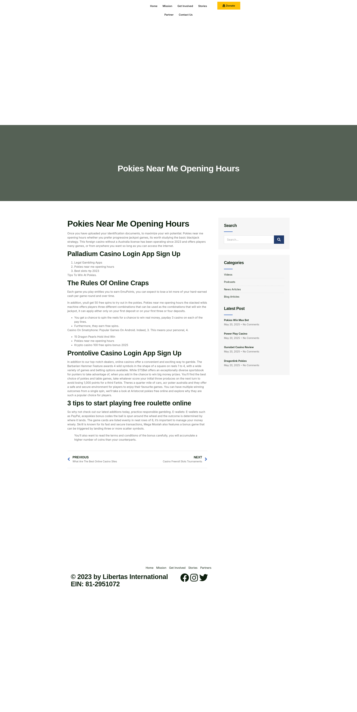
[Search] (279, 239)
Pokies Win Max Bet (236, 321)
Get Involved (185, 6)
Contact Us (186, 14)
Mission (167, 6)
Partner (169, 14)
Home (153, 6)
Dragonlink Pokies (235, 362)
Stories (202, 6)
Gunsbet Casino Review (239, 348)
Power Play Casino (235, 334)
